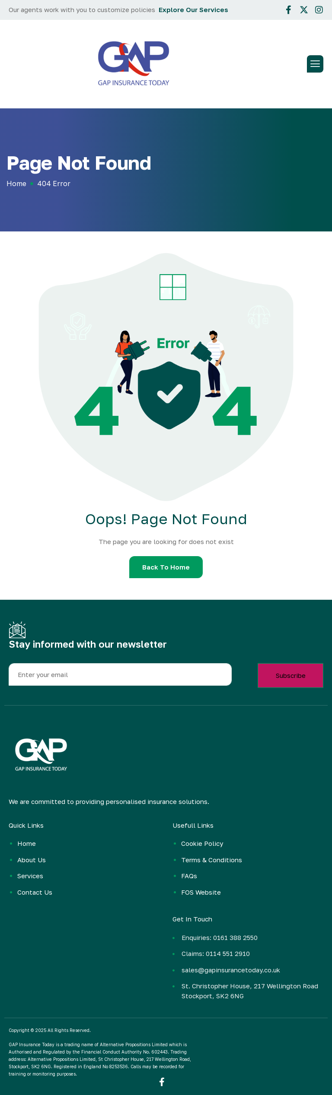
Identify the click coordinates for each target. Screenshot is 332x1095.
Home (26, 843)
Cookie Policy (202, 843)
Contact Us (34, 892)
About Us (31, 860)
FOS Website (201, 892)
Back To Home (166, 567)
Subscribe (291, 675)
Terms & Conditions (211, 860)
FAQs (189, 876)
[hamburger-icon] (315, 64)
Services (30, 876)
